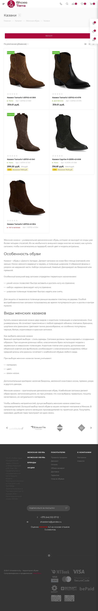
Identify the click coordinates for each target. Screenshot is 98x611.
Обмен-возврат (58, 468)
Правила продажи (59, 457)
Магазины (81, 457)
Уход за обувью (57, 479)
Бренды (31, 462)
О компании (84, 452)
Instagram (49, 555)
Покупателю (58, 452)
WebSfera (37, 573)
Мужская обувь (36, 457)
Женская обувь (36, 452)
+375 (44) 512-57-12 (49, 517)
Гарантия (55, 475)
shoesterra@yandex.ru (51, 522)
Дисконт (54, 461)
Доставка (55, 472)
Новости (80, 461)
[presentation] (7, 427)
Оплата (54, 465)
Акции (31, 468)
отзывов (66, 527)
